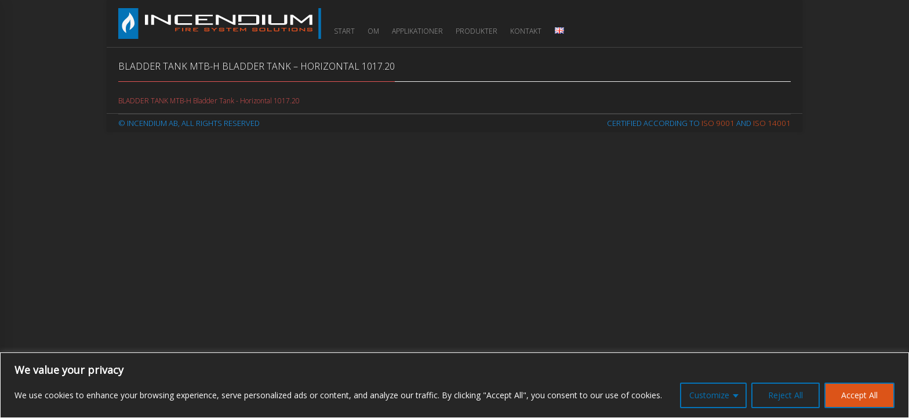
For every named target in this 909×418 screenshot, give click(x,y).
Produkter (476, 31)
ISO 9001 (718, 123)
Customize (709, 395)
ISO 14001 (772, 123)
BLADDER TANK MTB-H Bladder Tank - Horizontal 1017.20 (209, 101)
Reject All (785, 395)
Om (373, 31)
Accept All (859, 395)
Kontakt (525, 31)
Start (344, 31)
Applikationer (417, 31)
